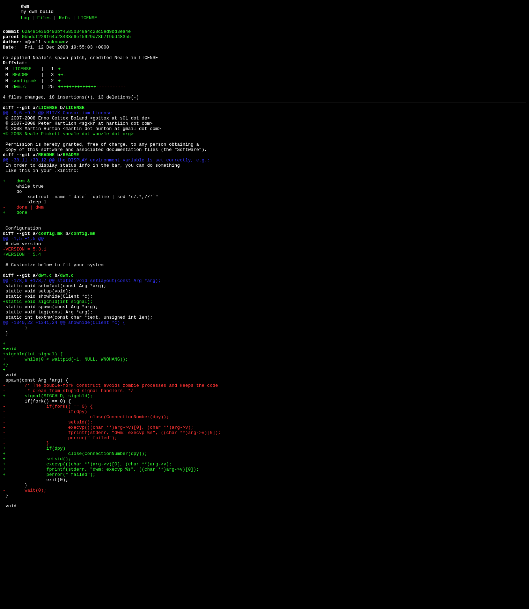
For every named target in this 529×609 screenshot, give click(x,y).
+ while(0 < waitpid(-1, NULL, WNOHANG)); (65, 425)
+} (5, 431)
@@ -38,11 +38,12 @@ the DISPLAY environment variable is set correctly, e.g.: (106, 186)
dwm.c (19, 100)
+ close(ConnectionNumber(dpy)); (75, 538)
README (20, 86)
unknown (56, 47)
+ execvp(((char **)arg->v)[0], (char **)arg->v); (87, 551)
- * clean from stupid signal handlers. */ (68, 463)
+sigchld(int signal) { (33, 419)
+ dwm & (16, 211)
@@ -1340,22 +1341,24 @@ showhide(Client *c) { (64, 381)
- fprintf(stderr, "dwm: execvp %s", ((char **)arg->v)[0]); (112, 513)
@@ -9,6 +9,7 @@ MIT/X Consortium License (57, 129)
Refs (64, 20)
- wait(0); (24, 582)
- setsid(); (48, 501)
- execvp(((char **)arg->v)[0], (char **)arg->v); (98, 507)
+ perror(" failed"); (49, 563)
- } (26, 526)
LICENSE (87, 20)
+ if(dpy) (34, 532)
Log (25, 20)
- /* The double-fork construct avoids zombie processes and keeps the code (110, 457)
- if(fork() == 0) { (48, 482)
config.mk (24, 93)
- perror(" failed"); (60, 519)
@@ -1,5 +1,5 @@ (23, 280)
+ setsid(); (37, 545)
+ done (15, 249)
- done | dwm (23, 243)
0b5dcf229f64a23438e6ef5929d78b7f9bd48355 (76, 41)
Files (44, 20)
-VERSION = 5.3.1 (24, 293)
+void (9, 412)
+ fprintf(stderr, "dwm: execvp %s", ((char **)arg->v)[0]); (101, 557)
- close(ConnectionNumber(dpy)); (86, 494)
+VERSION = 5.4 (22, 299)
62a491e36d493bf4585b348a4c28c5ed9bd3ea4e (76, 34)
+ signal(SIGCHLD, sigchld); (48, 469)
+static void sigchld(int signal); (48, 356)
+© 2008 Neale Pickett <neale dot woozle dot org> (68, 155)
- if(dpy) (45, 488)
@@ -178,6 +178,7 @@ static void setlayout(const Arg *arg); (82, 331)
